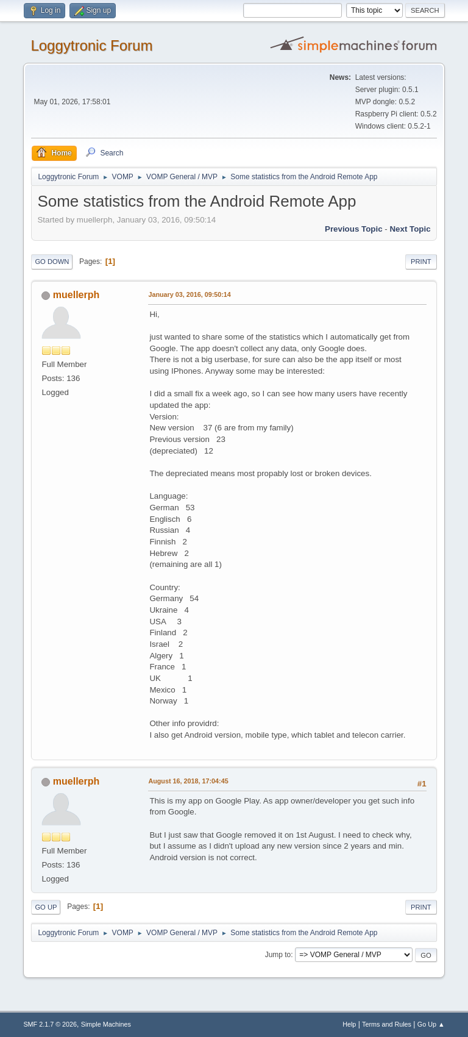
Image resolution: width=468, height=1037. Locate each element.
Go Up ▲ (431, 1024)
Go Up (46, 907)
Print (421, 261)
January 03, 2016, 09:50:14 (189, 294)
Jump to (278, 954)
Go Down (52, 261)
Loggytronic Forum (91, 45)
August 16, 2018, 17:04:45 (188, 781)
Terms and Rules (386, 1024)
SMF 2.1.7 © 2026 (50, 1024)
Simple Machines (106, 1024)
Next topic (409, 228)
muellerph (76, 295)
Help (349, 1024)
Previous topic (354, 228)
